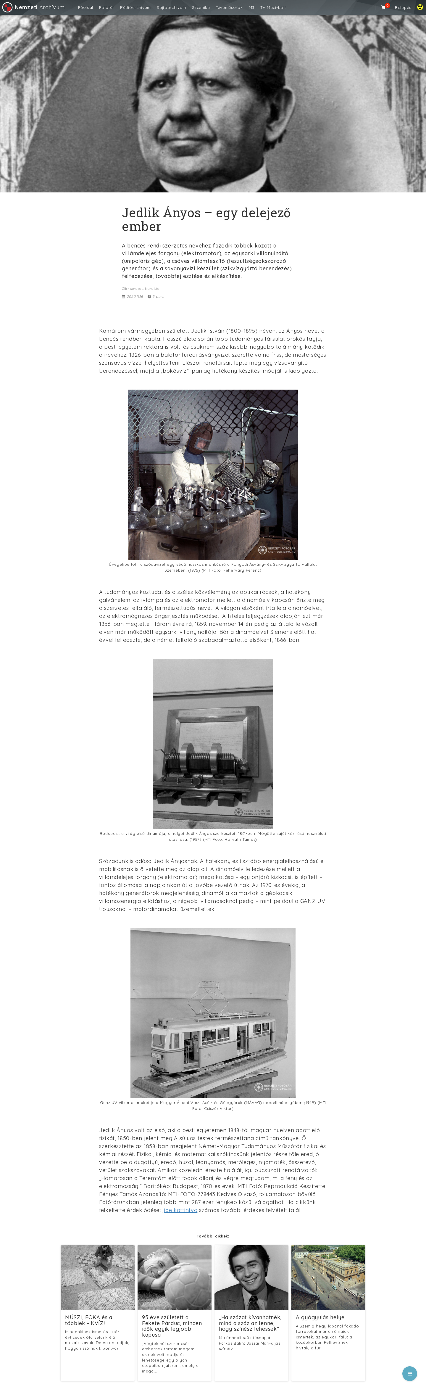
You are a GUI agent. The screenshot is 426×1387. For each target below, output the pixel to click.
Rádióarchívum (135, 7)
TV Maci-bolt (273, 7)
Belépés (403, 7)
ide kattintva (180, 1210)
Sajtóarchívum (171, 7)
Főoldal (85, 7)
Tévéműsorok (229, 7)
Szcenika (201, 7)
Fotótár (106, 7)
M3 (251, 7)
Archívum (32, 7)
